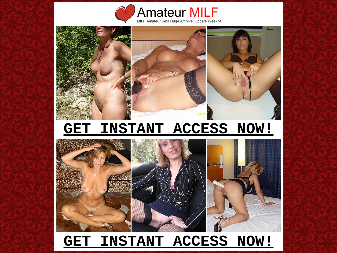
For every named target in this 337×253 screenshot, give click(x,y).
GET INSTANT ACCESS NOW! (168, 129)
